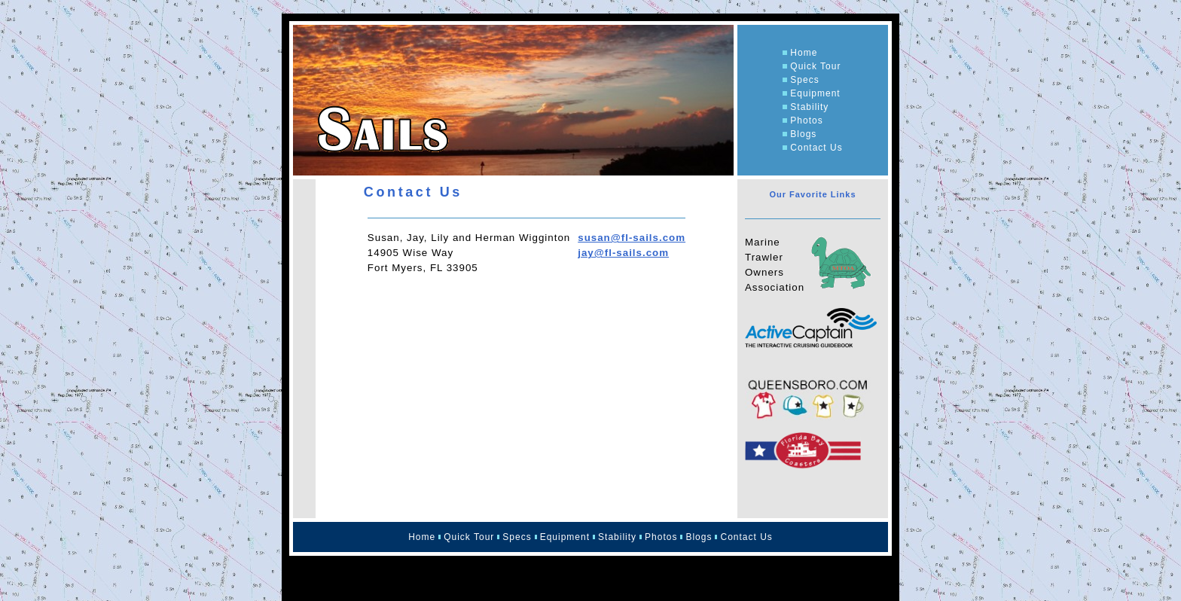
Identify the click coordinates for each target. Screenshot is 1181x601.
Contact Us (816, 147)
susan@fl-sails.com (631, 237)
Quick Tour (815, 66)
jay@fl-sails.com (623, 252)
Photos (806, 120)
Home (803, 52)
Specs (804, 80)
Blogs (803, 134)
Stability (809, 107)
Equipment (815, 93)
